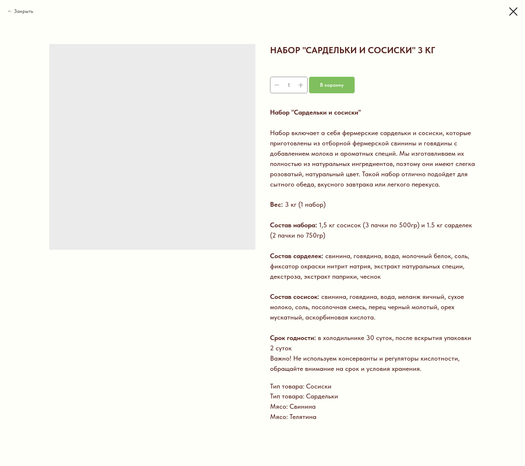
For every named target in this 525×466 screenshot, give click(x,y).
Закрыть (23, 11)
